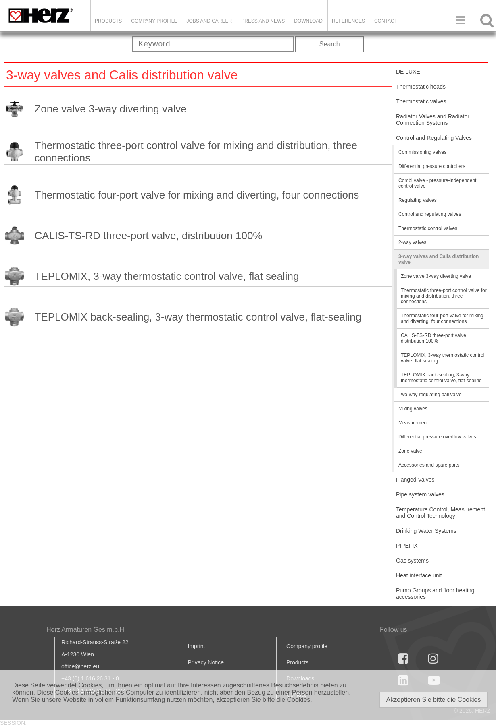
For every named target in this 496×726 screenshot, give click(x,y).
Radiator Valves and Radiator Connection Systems (432, 119)
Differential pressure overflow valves (437, 437)
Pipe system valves (420, 494)
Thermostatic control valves (427, 228)
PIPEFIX (407, 545)
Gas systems (412, 560)
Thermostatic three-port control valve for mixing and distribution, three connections (195, 151)
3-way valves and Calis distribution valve (438, 259)
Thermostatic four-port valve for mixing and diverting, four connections (196, 195)
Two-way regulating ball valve (430, 394)
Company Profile (154, 21)
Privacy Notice (206, 662)
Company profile (306, 646)
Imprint (196, 646)
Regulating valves (417, 200)
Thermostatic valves (421, 101)
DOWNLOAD (308, 21)
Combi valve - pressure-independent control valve (437, 183)
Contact (385, 21)
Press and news (263, 21)
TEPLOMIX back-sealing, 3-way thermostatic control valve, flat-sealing (197, 317)
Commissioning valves (422, 152)
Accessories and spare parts (428, 465)
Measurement (413, 423)
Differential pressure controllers (431, 166)
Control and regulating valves (429, 214)
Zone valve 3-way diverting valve (110, 109)
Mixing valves (412, 409)
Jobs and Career (209, 21)
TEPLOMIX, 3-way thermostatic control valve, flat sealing (166, 276)
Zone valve (410, 451)
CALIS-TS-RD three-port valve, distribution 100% (148, 236)
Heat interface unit (419, 575)
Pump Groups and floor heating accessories (435, 593)
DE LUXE (408, 71)
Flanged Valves (415, 479)
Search (329, 44)
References (348, 21)
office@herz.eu (80, 666)
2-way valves (412, 242)
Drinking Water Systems (426, 530)
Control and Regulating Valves (434, 137)
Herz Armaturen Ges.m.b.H (85, 629)
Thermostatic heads (421, 86)
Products (108, 21)
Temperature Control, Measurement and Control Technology (440, 512)
